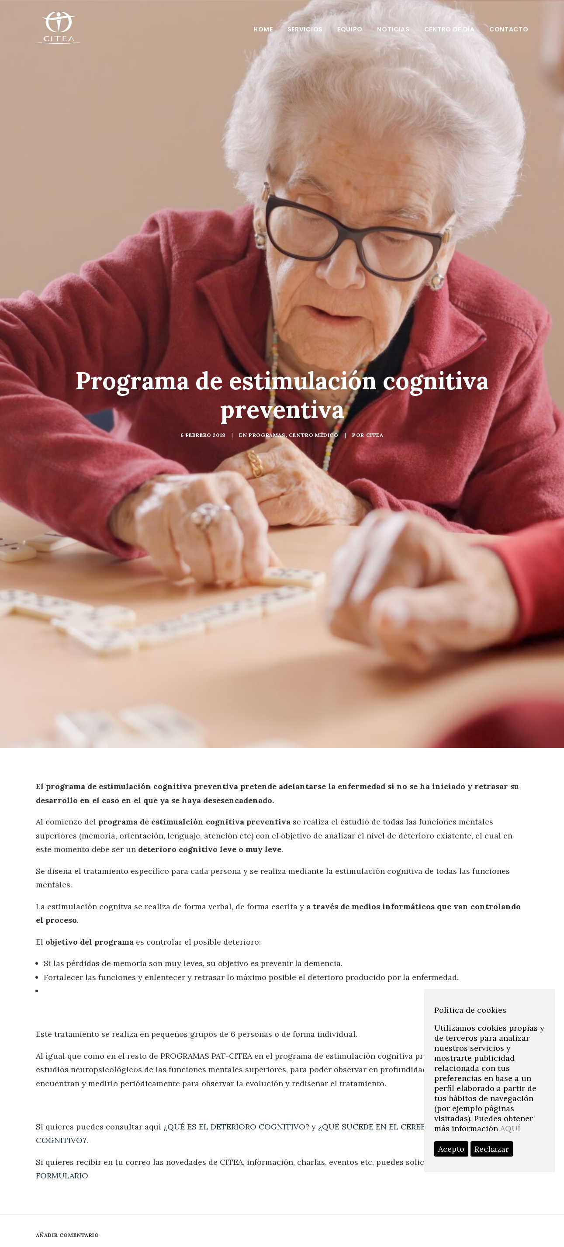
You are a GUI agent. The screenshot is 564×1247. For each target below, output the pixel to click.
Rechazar (491, 1149)
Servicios (305, 29)
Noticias (393, 29)
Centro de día (449, 29)
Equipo (350, 29)
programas (267, 435)
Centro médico (314, 435)
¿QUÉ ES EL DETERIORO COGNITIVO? (236, 1127)
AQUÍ (510, 1128)
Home (263, 29)
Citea (375, 435)
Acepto (451, 1149)
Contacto (509, 29)
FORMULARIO (62, 1176)
